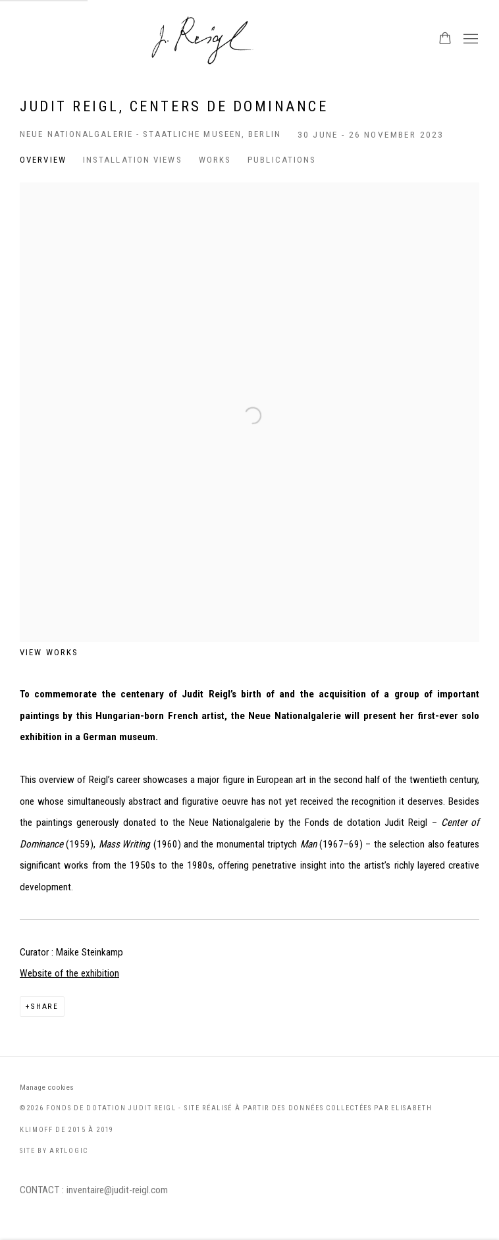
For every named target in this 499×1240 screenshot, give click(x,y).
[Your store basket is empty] (445, 39)
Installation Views (132, 160)
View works (49, 652)
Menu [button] (469, 39)
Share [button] (44, 1006)
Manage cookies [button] (47, 1087)
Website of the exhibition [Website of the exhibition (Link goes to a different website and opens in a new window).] (69, 973)
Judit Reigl (249, 39)
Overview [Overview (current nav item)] (43, 160)
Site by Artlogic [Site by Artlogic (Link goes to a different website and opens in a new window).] (54, 1150)
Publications (282, 160)
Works (215, 160)
